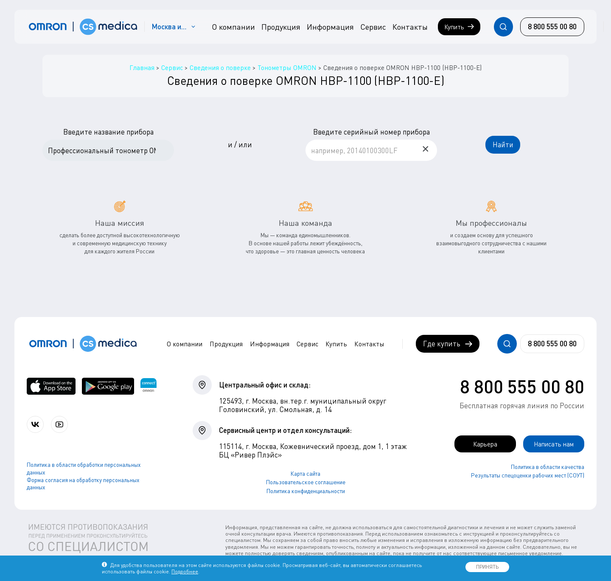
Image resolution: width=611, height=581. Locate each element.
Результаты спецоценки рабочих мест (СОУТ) (527, 476)
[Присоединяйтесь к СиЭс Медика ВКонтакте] (36, 425)
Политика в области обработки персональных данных (84, 470)
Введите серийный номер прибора (371, 131)
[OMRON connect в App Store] (51, 386)
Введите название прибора (108, 131)
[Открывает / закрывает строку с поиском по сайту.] (503, 26)
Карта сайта (305, 474)
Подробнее (184, 571)
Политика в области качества (547, 467)
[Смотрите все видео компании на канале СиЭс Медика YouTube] (62, 425)
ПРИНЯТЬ (487, 567)
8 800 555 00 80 (522, 387)
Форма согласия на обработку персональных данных (83, 484)
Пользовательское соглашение (305, 482)
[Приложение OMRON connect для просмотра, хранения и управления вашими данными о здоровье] (148, 386)
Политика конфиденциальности (305, 491)
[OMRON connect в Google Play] (108, 386)
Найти (503, 144)
